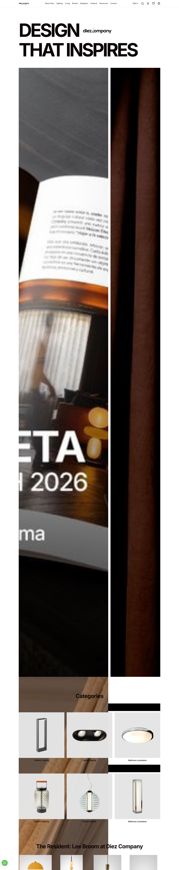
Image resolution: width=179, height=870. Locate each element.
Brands (75, 3)
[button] (153, 3)
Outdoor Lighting (41, 771)
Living (67, 3)
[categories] (41, 745)
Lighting (59, 3)
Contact (113, 3)
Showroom (103, 3)
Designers (84, 3)
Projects (94, 3)
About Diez (49, 3)
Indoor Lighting (89, 771)
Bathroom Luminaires (137, 771)
